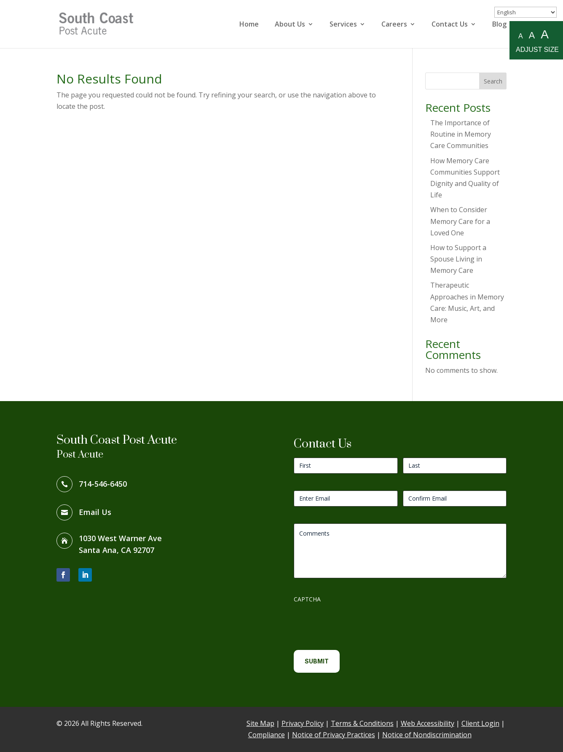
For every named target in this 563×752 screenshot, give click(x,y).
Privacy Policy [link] (303, 723)
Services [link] (343, 25)
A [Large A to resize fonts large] (545, 35)
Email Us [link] (95, 512)
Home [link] (249, 25)
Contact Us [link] (450, 25)
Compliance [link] (266, 734)
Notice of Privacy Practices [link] (333, 734)
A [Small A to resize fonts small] (520, 36)
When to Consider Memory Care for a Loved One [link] (460, 221)
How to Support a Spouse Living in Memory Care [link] (458, 259)
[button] (63, 575)
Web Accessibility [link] (427, 723)
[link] (102, 23)
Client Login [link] (480, 723)
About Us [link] (290, 25)
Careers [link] (394, 25)
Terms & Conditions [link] (362, 723)
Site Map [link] (260, 723)
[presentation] (358, 623)
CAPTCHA (307, 599)
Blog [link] (499, 25)
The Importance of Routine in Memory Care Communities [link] (460, 134)
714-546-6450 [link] (103, 484)
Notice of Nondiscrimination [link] (427, 734)
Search (493, 81)
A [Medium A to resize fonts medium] (532, 35)
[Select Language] (525, 12)
